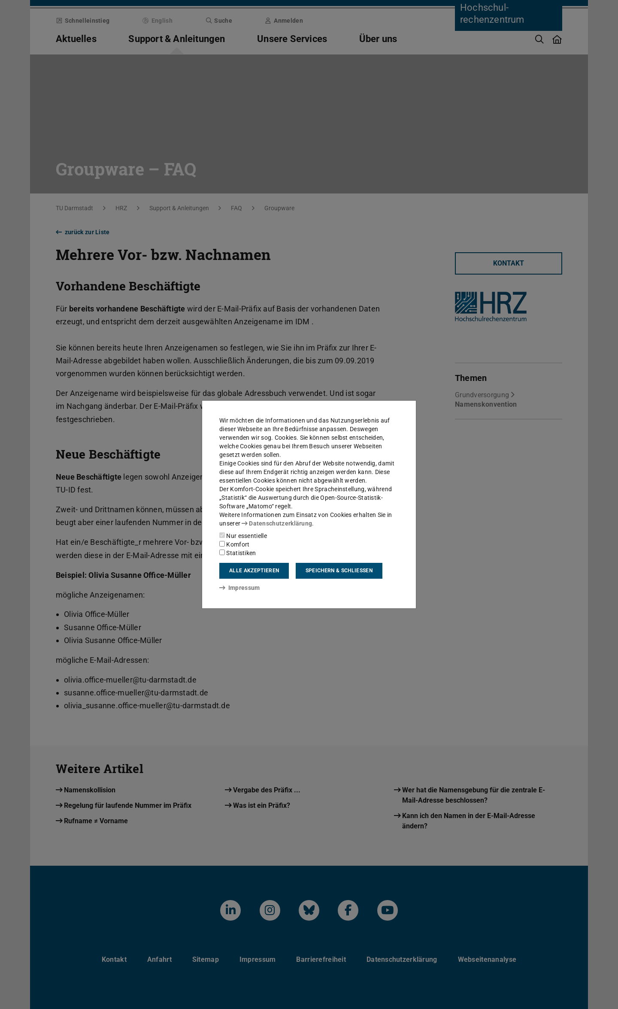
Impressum (239, 587)
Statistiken (237, 553)
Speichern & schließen (339, 571)
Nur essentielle (243, 535)
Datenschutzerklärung (277, 523)
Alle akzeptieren (254, 571)
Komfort (234, 544)
